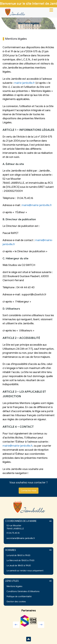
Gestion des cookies (16, 601)
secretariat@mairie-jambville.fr (21, 538)
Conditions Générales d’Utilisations (23, 591)
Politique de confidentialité (19, 596)
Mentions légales (14, 586)
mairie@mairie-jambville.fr (37, 205)
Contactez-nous (28, 490)
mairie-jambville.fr (24, 82)
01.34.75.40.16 (13, 533)
